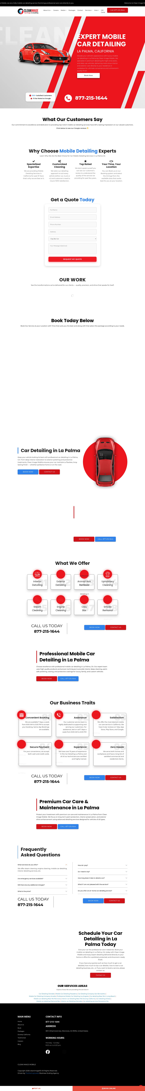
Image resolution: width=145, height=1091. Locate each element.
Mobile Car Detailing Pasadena (66, 994)
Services (88, 10)
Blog (19, 1044)
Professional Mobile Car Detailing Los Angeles (73, 996)
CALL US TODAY (47, 628)
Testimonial (22, 1038)
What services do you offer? (28, 865)
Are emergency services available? (30, 879)
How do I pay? (83, 865)
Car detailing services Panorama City (95, 1001)
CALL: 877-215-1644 (105, 539)
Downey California (24, 1034)
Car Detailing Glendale (46, 994)
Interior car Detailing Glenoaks (71, 1001)
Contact (80, 10)
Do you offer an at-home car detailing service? (95, 891)
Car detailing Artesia (103, 999)
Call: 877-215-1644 (117, 10)
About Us (46, 10)
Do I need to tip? (84, 872)
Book (19, 1028)
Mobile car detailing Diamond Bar (48, 1001)
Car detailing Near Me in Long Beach (102, 996)
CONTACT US (49, 472)
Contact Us (100, 975)
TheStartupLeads (32, 1073)
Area (96, 10)
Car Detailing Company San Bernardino (92, 994)
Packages (72, 10)
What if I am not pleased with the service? (93, 884)
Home (20, 1021)
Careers (56, 10)
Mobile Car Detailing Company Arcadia (42, 996)
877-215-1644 (85, 98)
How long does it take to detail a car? (91, 878)
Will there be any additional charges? (31, 885)
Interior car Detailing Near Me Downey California (79, 999)
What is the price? (24, 891)
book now (88, 75)
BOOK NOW (28, 472)
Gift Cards (103, 11)
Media (63, 10)
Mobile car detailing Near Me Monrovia (47, 999)
